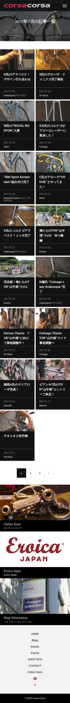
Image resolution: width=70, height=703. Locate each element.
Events (42, 252)
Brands (35, 646)
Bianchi (43, 406)
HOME (35, 634)
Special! (8, 406)
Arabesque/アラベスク (15, 96)
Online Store (35, 672)
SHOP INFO (35, 659)
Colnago (43, 147)
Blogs (35, 640)
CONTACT (35, 665)
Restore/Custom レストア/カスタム (17, 199)
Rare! (6, 147)
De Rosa (43, 96)
